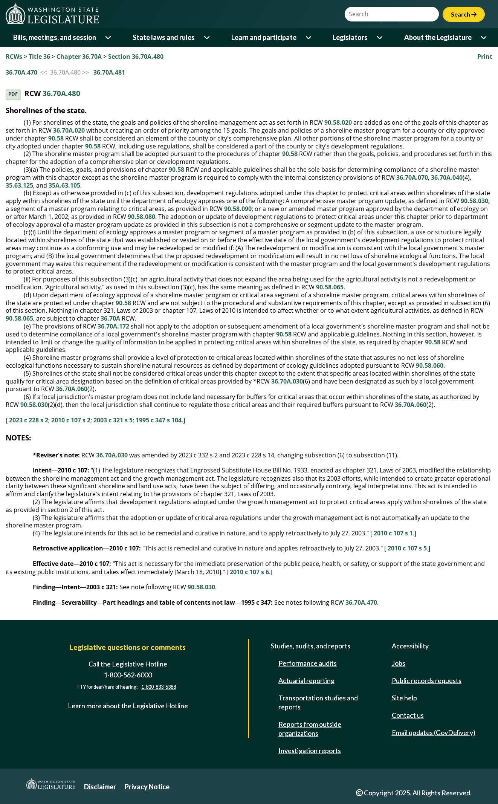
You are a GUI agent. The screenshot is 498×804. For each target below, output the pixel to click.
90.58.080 (141, 216)
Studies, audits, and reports (310, 646)
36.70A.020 (69, 130)
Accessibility (410, 646)
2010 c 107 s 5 (407, 548)
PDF (13, 94)
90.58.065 (330, 287)
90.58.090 (238, 209)
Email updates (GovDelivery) (433, 732)
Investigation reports (309, 750)
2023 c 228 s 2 (28, 420)
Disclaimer (100, 787)
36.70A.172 (113, 326)
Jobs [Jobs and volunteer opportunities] (398, 663)
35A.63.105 (64, 185)
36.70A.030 (287, 381)
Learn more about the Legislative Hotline (128, 706)
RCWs (14, 56)
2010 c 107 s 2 (70, 420)
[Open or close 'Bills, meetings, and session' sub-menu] (108, 37)
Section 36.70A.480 (135, 56)
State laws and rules (164, 37)
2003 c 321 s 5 (113, 420)
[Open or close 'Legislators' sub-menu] (380, 37)
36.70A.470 (21, 72)
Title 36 (39, 56)
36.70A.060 (71, 389)
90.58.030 (474, 201)
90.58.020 (338, 122)
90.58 (56, 138)
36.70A (110, 318)
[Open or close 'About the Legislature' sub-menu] (484, 37)
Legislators (350, 37)
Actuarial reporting (306, 680)
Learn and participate (263, 37)
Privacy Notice (147, 787)
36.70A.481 (109, 72)
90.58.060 (429, 365)
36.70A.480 (61, 93)
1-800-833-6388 (158, 687)
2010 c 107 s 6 (249, 572)
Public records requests (426, 680)
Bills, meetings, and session (54, 37)
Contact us (408, 715)
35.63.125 (19, 185)
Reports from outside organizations (309, 728)
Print (484, 56)
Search (464, 14)
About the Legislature (438, 37)
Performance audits (307, 663)
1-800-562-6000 (128, 675)
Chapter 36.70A (79, 56)
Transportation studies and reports (318, 702)
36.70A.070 (412, 177)
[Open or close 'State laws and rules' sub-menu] (207, 37)
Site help (404, 698)
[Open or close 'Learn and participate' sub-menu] (309, 37)
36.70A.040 (447, 177)
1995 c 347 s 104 (159, 420)
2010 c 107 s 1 (393, 533)
